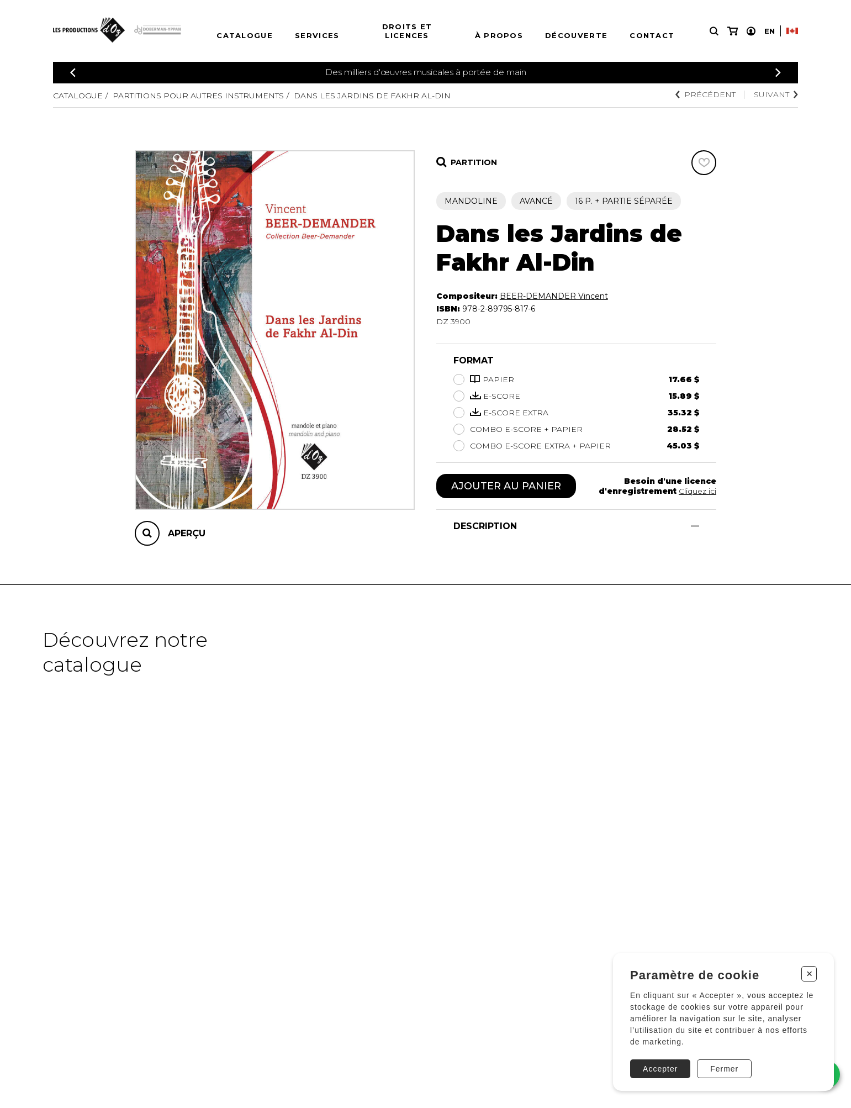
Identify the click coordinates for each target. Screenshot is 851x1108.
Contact (652, 35)
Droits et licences (407, 31)
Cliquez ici (697, 491)
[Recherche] (714, 31)
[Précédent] (73, 72)
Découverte (576, 35)
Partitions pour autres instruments (198, 96)
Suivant (776, 94)
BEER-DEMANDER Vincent (554, 296)
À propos (499, 35)
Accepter (660, 1068)
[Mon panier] (732, 31)
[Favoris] (703, 162)
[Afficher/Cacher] (695, 526)
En (769, 31)
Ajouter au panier (506, 486)
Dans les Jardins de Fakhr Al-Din (372, 96)
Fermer (724, 1068)
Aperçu (186, 533)
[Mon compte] (751, 31)
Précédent (705, 94)
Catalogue (244, 35)
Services (317, 35)
